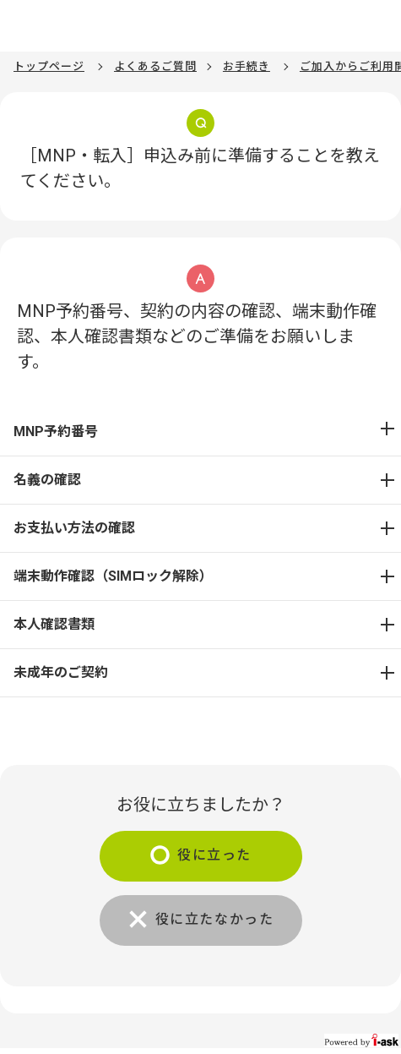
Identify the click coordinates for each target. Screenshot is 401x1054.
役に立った (214, 855)
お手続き (246, 66)
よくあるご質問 (155, 66)
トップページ (49, 66)
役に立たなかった (214, 919)
